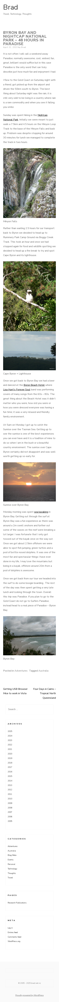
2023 (10, 740)
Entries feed (13, 932)
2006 (10, 816)
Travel (10, 877)
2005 (10, 821)
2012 (10, 789)
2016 (10, 771)
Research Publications (17, 903)
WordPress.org (14, 941)
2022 (10, 744)
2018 (10, 763)
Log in (10, 928)
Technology (12, 869)
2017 (10, 767)
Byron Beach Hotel (34, 385)
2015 (10, 776)
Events (11, 859)
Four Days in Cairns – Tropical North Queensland (44, 693)
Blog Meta (12, 855)
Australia (43, 670)
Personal (11, 864)
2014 (10, 781)
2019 (10, 758)
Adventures (21, 670)
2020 (10, 754)
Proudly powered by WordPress (29, 995)
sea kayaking (41, 512)
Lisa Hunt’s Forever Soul (16, 389)
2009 (10, 803)
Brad (10, 7)
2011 (10, 794)
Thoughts (12, 873)
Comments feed (14, 937)
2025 (10, 731)
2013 (10, 785)
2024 (10, 736)
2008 (10, 807)
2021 (10, 749)
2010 (10, 798)
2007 (10, 812)
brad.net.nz (36, 983)
